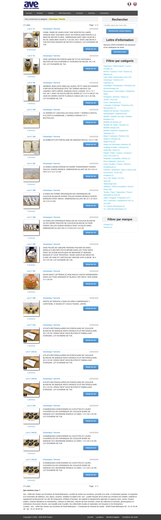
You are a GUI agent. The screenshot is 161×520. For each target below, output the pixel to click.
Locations (99, 517)
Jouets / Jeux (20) (110, 100)
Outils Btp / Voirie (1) (112, 150)
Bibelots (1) (108, 74)
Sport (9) (107, 181)
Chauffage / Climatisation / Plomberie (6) (119, 86)
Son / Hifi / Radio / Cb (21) (114, 178)
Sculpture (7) (109, 175)
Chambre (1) (108, 83)
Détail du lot (91, 49)
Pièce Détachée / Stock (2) (114, 161)
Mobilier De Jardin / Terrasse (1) (116, 125)
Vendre (50, 13)
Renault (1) (108, 227)
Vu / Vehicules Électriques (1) (115, 209)
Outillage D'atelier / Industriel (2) (116, 147)
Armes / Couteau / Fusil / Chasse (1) (118, 72)
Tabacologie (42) (110, 184)
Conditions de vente (130, 517)
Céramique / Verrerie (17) (113, 80)
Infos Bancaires (65, 13)
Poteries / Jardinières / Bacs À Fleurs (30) (120, 170)
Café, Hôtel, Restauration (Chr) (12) (117, 77)
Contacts (79, 13)
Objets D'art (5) (109, 142)
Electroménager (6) (111, 88)
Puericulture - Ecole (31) (113, 172)
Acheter (40, 13)
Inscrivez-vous (120, 52)
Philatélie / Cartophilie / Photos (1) (117, 158)
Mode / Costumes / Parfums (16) (116, 136)
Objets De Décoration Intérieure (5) (117, 144)
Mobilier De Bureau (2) (112, 122)
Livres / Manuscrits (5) (112, 102)
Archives (91, 13)
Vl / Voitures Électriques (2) (114, 206)
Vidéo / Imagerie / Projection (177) (117, 198)
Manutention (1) (110, 108)
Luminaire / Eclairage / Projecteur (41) (118, 105)
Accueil (29, 13)
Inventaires (104, 13)
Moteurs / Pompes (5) (112, 139)
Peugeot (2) (108, 224)
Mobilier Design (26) (111, 128)
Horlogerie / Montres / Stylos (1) (116, 97)
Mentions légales (112, 517)
